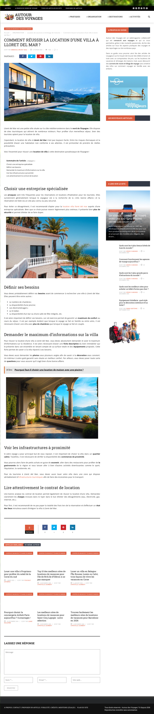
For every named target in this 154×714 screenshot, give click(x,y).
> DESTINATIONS (115, 16)
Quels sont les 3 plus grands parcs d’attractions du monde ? (133, 274)
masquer (31, 161)
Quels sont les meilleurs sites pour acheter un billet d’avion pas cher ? (134, 287)
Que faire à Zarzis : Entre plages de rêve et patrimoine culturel (127, 155)
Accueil (8, 8)
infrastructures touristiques (30, 477)
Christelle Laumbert (44, 584)
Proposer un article (74, 8)
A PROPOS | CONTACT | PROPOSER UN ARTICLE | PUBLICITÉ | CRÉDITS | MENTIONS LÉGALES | (39, 707)
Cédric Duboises (132, 251)
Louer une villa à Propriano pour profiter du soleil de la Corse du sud (17, 574)
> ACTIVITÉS (134, 16)
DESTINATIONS (113, 148)
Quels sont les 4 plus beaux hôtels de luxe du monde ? (134, 246)
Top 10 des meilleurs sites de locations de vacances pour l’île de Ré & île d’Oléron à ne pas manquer (51, 575)
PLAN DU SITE (82, 707)
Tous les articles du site (51, 8)
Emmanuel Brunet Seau (19, 50)
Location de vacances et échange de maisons (18, 29)
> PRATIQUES (74, 16)
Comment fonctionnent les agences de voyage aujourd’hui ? (134, 260)
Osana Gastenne (131, 308)
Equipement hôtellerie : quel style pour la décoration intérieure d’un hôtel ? (133, 302)
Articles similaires (13, 545)
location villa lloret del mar (75, 206)
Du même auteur (32, 545)
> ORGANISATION (93, 16)
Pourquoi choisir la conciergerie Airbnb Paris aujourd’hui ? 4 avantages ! (17, 615)
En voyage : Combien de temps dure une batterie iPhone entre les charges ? (127, 218)
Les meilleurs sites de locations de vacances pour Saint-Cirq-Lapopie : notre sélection (50, 616)
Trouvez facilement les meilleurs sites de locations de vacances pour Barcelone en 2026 (84, 616)
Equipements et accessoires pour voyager (122, 211)
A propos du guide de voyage (26, 8)
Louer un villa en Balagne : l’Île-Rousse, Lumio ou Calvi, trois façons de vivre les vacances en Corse (84, 575)
